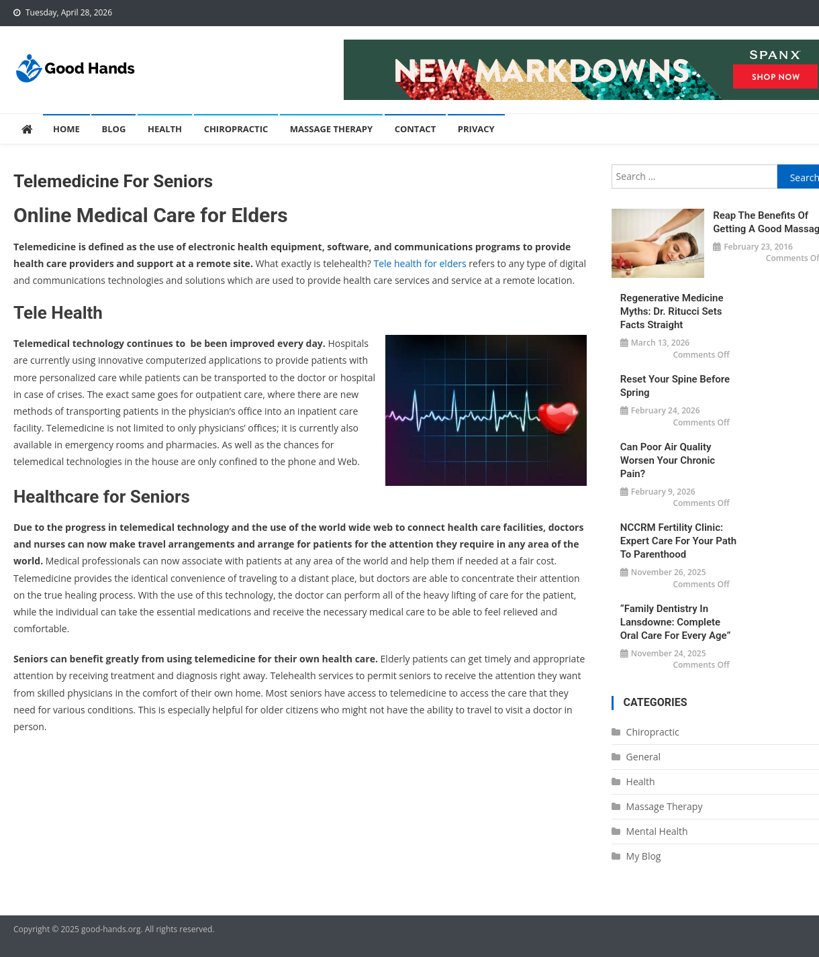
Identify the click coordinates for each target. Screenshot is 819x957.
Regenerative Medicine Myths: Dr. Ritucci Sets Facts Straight (672, 311)
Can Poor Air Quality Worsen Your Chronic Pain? (667, 460)
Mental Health (657, 831)
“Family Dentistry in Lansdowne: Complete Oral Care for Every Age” (675, 622)
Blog (113, 129)
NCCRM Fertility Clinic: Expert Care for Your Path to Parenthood (678, 540)
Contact (415, 129)
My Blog (643, 856)
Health (165, 129)
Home (66, 129)
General (643, 756)
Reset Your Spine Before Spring (675, 386)
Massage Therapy (331, 129)
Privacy (476, 129)
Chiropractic (236, 129)
